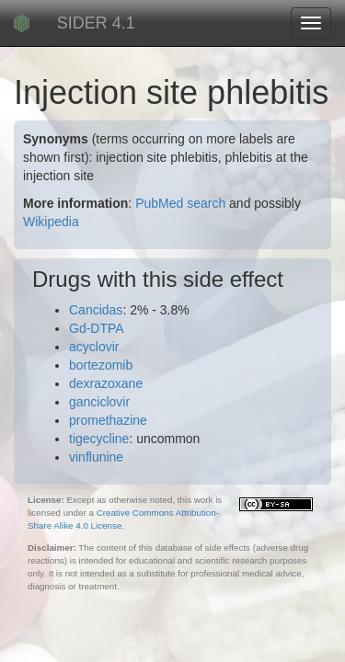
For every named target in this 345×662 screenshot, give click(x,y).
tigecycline (99, 438)
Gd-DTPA (96, 328)
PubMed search (180, 203)
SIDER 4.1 (96, 23)
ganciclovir (99, 401)
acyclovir (94, 346)
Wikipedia (51, 221)
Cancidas (95, 309)
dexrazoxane (106, 383)
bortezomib (100, 365)
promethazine (108, 420)
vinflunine (96, 457)
